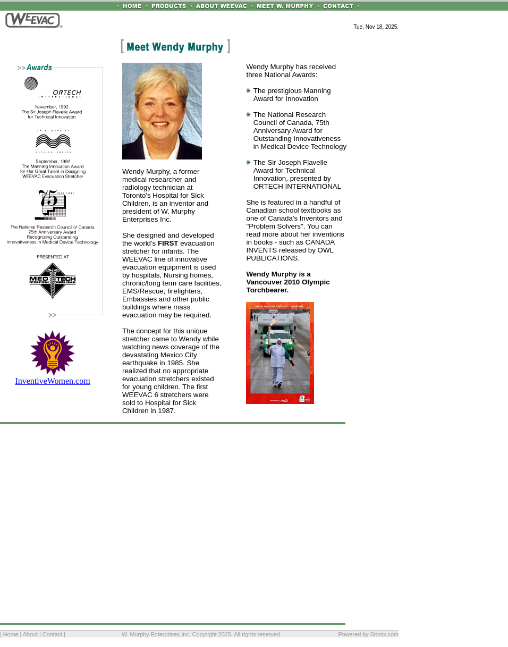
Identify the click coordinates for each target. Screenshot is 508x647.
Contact (52, 634)
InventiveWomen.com (52, 377)
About (30, 634)
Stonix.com (384, 634)
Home (11, 634)
